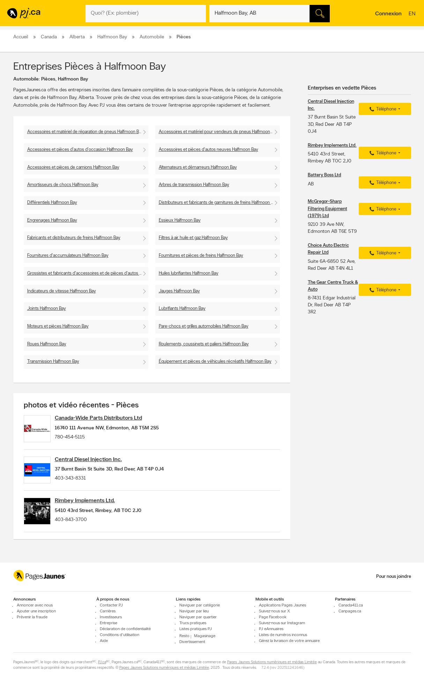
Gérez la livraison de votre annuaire (289, 641)
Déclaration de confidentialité (125, 629)
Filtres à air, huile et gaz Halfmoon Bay (193, 238)
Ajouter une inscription (36, 611)
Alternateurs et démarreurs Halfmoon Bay (198, 167)
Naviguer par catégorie (199, 605)
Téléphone (382, 109)
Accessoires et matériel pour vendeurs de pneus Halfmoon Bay (218, 132)
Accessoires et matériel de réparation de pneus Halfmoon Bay (85, 132)
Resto (184, 636)
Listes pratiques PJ (195, 629)
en (413, 14)
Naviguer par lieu (194, 611)
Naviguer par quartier (198, 617)
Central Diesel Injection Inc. (95, 464)
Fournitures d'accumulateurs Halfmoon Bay (68, 255)
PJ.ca (102, 662)
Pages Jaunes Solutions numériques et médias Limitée (272, 662)
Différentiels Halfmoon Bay (52, 202)
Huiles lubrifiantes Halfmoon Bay (188, 273)
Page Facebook (273, 617)
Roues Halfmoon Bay (46, 344)
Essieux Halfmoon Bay (180, 220)
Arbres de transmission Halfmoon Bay (194, 185)
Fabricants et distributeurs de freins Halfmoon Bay (73, 238)
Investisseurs (111, 617)
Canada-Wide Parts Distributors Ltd (105, 418)
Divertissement (192, 642)
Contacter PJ (111, 605)
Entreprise (108, 623)
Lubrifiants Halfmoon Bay (182, 308)
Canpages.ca (350, 611)
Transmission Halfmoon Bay (53, 361)
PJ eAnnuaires (271, 629)
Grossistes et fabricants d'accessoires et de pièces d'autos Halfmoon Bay (87, 273)
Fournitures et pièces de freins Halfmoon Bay (201, 255)
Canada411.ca (351, 605)
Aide (104, 641)
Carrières (108, 611)
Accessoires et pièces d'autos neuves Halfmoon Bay (208, 149)
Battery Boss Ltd (324, 175)
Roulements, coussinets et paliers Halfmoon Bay (204, 344)
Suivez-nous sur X (274, 611)
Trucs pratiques (192, 623)
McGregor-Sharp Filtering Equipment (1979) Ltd (327, 208)
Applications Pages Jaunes (282, 605)
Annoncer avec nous (35, 605)
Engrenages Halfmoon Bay (52, 220)
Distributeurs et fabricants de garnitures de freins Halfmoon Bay (218, 202)
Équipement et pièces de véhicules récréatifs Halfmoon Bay (215, 361)
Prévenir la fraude (32, 617)
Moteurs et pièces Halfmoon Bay (58, 326)
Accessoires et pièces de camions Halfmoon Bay (73, 167)
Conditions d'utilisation (119, 635)
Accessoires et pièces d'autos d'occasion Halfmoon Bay (80, 149)
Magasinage (204, 636)
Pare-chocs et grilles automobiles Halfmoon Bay (203, 326)
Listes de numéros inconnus (283, 635)
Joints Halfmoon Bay (46, 308)
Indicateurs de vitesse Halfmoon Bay (61, 291)
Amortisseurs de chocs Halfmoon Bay (62, 185)
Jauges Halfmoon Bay (179, 291)
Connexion (388, 14)
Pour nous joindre (393, 576)
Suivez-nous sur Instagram (282, 623)
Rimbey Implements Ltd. (92, 509)
